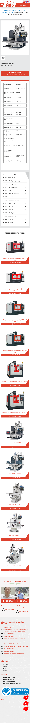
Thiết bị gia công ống (10, 213)
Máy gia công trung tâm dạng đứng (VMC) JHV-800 (15, 381)
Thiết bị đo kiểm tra (10, 203)
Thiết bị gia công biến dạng (11, 187)
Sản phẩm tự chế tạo (10, 177)
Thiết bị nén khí (8, 197)
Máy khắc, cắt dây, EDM (11, 216)
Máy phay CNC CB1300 (15, 443)
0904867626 (22, 612)
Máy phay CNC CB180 (14, 504)
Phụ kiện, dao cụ (9, 222)
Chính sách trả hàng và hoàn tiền (12, 683)
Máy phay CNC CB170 (14, 535)
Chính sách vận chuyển (9, 681)
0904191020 (8, 610)
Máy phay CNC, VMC (7, 12)
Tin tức (4, 668)
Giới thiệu (5, 664)
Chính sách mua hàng (9, 677)
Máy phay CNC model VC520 (14, 566)
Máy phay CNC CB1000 (15, 473)
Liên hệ (5, 670)
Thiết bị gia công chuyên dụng (12, 181)
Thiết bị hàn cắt (9, 190)
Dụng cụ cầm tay (9, 219)
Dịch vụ (5, 666)
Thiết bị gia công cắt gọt (18, 10)
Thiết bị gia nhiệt (9, 206)
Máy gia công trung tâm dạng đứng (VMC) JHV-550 (15, 412)
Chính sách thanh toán (9, 679)
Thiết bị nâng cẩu (9, 209)
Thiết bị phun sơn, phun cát (11, 193)
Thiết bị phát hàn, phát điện (12, 200)
